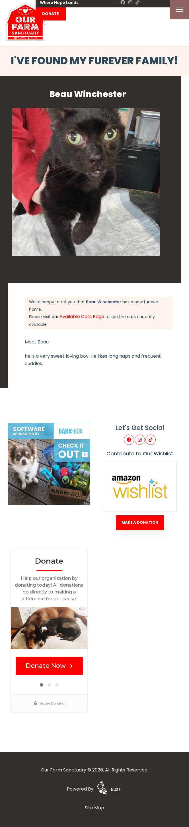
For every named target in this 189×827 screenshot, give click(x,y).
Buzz (116, 789)
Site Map (94, 808)
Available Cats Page (81, 316)
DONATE (50, 14)
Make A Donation (140, 522)
